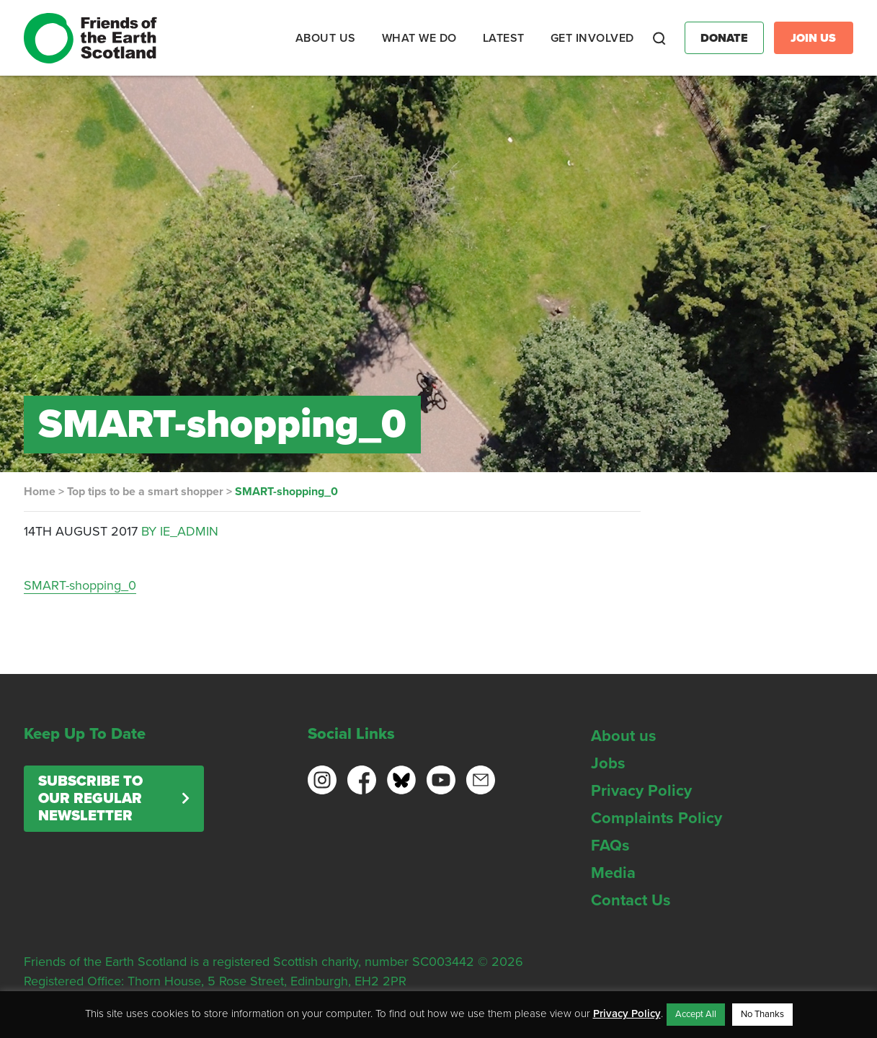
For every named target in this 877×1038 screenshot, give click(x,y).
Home (39, 491)
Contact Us (631, 900)
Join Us (813, 38)
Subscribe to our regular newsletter (90, 799)
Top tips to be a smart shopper (145, 491)
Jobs (608, 763)
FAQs (610, 845)
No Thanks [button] (762, 1014)
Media (613, 873)
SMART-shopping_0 (80, 585)
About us (623, 736)
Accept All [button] (695, 1014)
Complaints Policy (656, 818)
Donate (724, 38)
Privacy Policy (641, 790)
